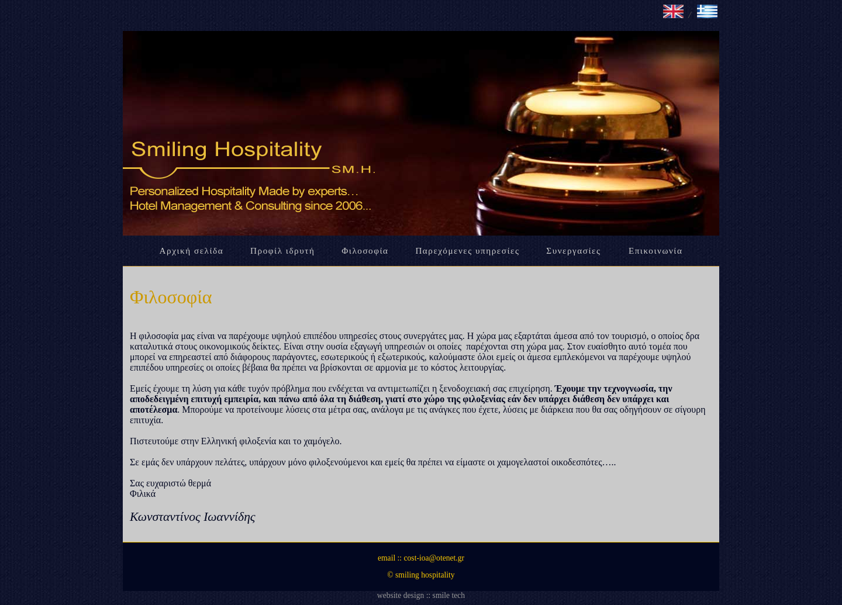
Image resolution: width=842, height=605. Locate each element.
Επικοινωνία (656, 250)
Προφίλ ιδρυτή (282, 250)
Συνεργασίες (575, 250)
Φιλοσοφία (364, 250)
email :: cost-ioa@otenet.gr (421, 558)
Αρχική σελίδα (192, 250)
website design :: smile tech (421, 595)
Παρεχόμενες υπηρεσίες (467, 250)
